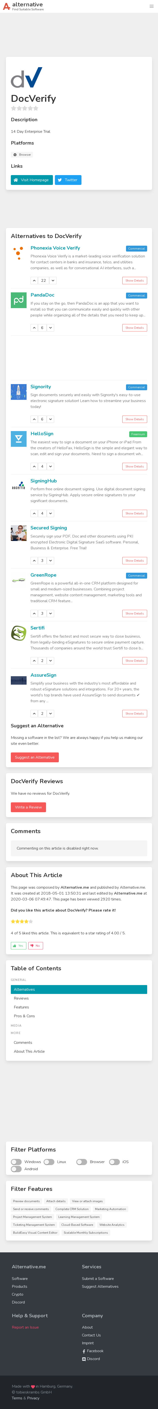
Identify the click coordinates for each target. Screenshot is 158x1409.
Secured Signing (49, 528)
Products (19, 1286)
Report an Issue (25, 1327)
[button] (151, 6)
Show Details (135, 281)
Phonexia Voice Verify (55, 248)
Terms (17, 1398)
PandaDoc (42, 295)
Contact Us (91, 1335)
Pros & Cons (24, 1016)
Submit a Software (98, 1278)
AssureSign (43, 675)
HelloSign (42, 433)
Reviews (21, 998)
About (87, 1327)
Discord (18, 1302)
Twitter (71, 180)
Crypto (17, 1294)
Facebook (93, 1351)
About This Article (29, 1051)
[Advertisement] (79, 37)
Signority (41, 386)
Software (20, 1278)
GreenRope (43, 575)
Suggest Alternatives (100, 1286)
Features (21, 1007)
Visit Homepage (35, 180)
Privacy (33, 1398)
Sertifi (38, 628)
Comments (23, 1042)
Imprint (88, 1343)
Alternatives (24, 989)
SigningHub (44, 481)
